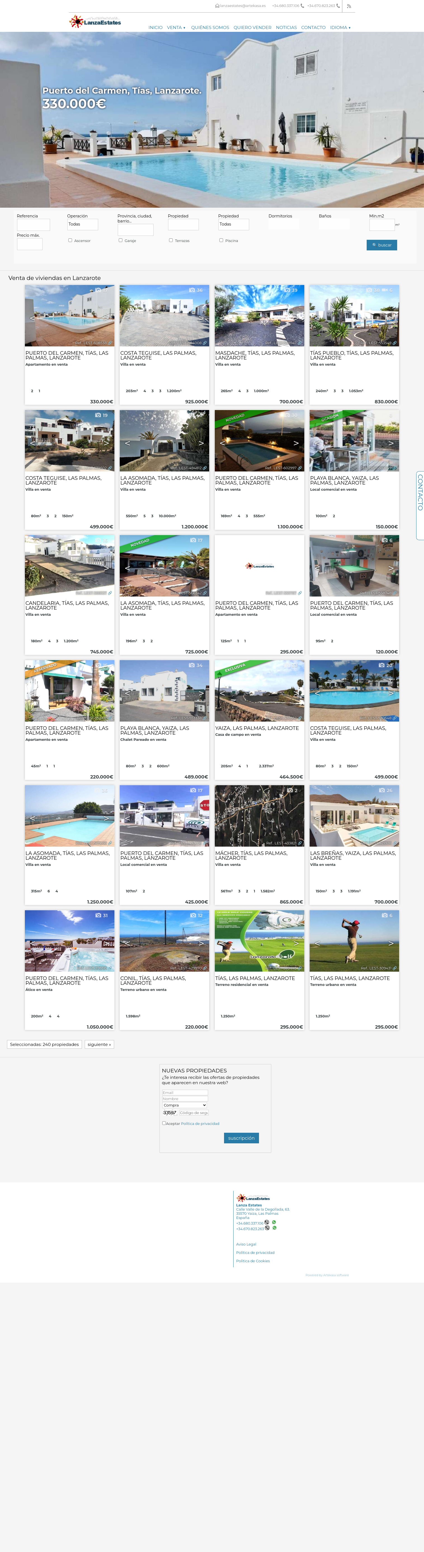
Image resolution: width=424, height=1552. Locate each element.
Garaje (127, 241)
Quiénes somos (210, 27)
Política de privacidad (200, 1124)
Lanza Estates (249, 1205)
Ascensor (79, 241)
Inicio (155, 27)
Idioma (340, 27)
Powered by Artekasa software (327, 1275)
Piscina (228, 241)
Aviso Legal (246, 1244)
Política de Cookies (253, 1261)
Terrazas (178, 241)
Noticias (286, 27)
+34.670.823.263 (253, 1229)
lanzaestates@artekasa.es (243, 6)
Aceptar (193, 1124)
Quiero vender (252, 27)
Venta (176, 27)
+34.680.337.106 (252, 1223)
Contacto (313, 27)
